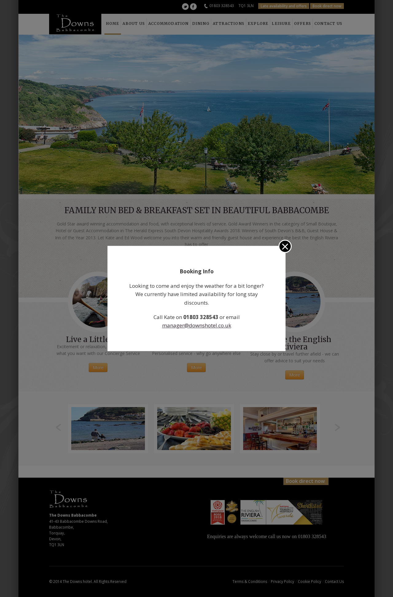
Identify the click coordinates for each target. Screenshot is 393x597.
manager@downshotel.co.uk (196, 325)
